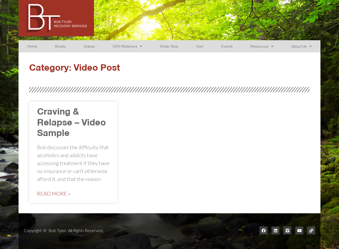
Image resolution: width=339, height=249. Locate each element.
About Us (301, 46)
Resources (262, 46)
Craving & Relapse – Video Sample (71, 123)
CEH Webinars (127, 46)
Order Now (169, 46)
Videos (89, 46)
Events (227, 46)
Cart (199, 46)
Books (60, 46)
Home (32, 46)
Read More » (53, 193)
